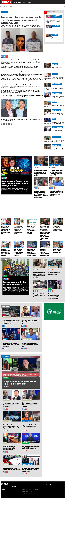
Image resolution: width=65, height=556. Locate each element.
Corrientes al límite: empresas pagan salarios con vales (54, 106)
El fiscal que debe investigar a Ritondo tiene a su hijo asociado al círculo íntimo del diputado (53, 132)
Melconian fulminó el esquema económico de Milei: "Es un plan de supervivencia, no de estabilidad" (56, 193)
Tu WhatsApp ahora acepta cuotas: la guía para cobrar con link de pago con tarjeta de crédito (39, 275)
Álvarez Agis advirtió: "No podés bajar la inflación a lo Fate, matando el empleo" (39, 295)
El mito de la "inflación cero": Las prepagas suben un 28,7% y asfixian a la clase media (5, 252)
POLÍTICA (15, 2)
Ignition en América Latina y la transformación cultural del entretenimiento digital (9, 448)
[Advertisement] (18, 136)
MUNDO (24, 2)
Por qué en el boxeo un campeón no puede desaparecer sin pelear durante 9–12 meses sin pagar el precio (18, 229)
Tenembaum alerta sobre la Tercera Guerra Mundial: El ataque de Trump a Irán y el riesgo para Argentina (54, 296)
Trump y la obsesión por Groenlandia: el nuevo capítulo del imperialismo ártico (20, 382)
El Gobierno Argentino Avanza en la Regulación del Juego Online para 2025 (11, 468)
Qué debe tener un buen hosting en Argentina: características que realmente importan (31, 252)
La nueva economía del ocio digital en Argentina (54, 273)
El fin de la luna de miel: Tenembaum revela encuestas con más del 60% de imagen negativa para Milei (54, 78)
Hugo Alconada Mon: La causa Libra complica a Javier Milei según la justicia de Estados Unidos (54, 149)
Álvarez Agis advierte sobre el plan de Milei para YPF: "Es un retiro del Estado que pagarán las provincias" (31, 229)
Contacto (3, 489)
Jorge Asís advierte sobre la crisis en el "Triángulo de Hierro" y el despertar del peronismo (54, 97)
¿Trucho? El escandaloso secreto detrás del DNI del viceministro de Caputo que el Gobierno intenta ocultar (11, 426)
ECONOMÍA (20, 2)
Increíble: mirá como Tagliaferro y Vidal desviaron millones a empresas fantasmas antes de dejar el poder (54, 38)
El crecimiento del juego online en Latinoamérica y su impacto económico (57, 228)
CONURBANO (29, 2)
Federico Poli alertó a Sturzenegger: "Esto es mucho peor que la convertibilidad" (11, 404)
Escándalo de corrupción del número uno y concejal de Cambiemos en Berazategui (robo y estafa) (54, 21)
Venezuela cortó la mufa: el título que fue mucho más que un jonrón (15, 283)
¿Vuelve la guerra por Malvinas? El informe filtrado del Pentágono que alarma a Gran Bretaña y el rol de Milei (15, 183)
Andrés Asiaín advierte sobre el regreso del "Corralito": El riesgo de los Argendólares (44, 252)
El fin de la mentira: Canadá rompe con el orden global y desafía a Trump (30, 447)
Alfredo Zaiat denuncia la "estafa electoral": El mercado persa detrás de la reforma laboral (54, 114)
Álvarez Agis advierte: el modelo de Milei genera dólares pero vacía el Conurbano (30, 404)
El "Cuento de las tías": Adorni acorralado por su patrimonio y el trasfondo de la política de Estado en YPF (54, 88)
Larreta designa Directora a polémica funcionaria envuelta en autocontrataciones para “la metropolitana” (54, 30)
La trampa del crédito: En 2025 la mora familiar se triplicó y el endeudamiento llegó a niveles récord (11, 321)
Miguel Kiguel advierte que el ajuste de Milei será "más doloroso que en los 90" (30, 321)
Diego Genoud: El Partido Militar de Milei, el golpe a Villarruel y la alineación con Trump (54, 141)
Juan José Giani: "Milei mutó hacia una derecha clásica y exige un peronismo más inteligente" (54, 123)
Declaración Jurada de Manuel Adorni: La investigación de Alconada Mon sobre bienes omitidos (53, 69)
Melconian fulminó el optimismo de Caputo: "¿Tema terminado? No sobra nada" (30, 344)
